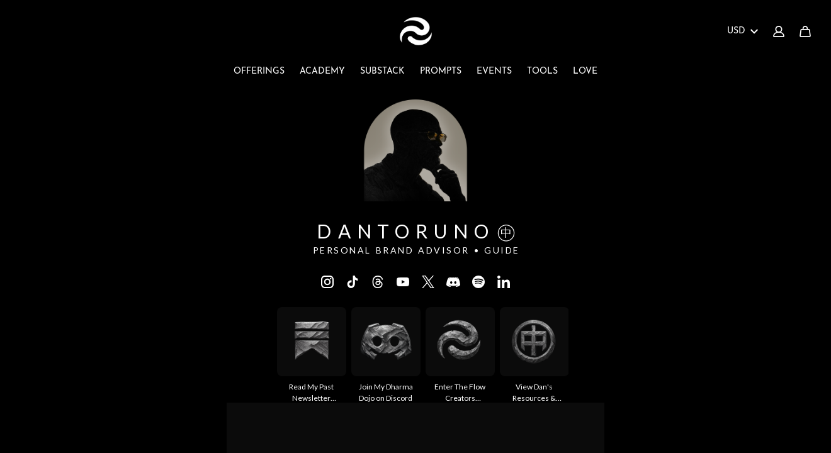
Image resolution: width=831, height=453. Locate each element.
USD (742, 31)
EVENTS (494, 71)
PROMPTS (440, 71)
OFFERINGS (259, 71)
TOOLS (542, 71)
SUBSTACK (382, 71)
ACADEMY (322, 71)
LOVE (585, 71)
